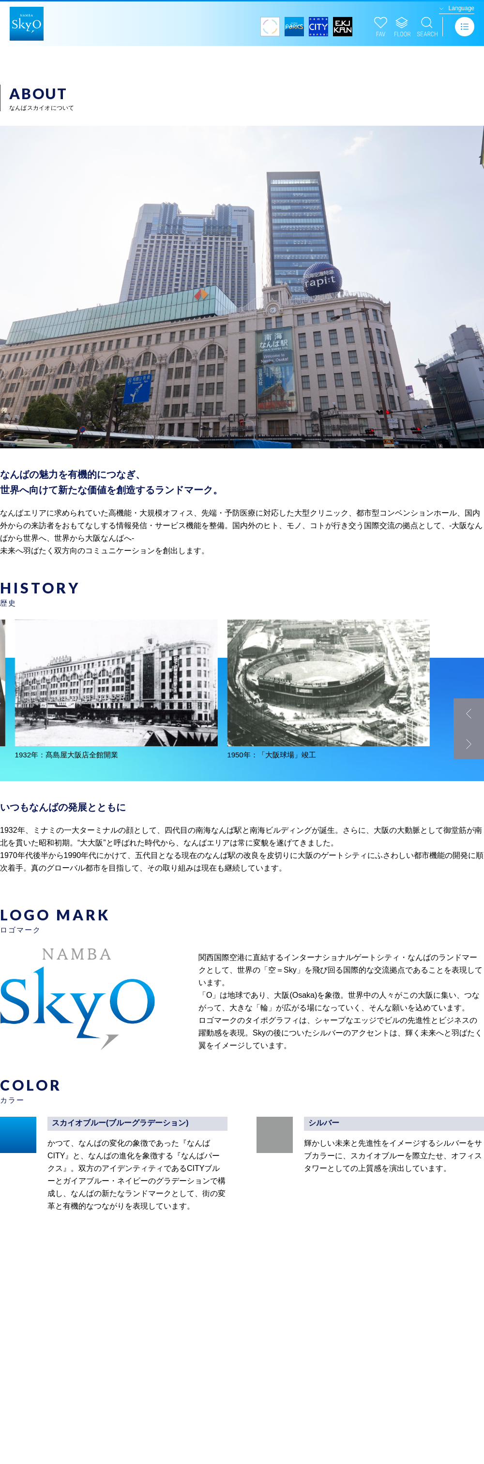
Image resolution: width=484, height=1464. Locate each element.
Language (461, 8)
